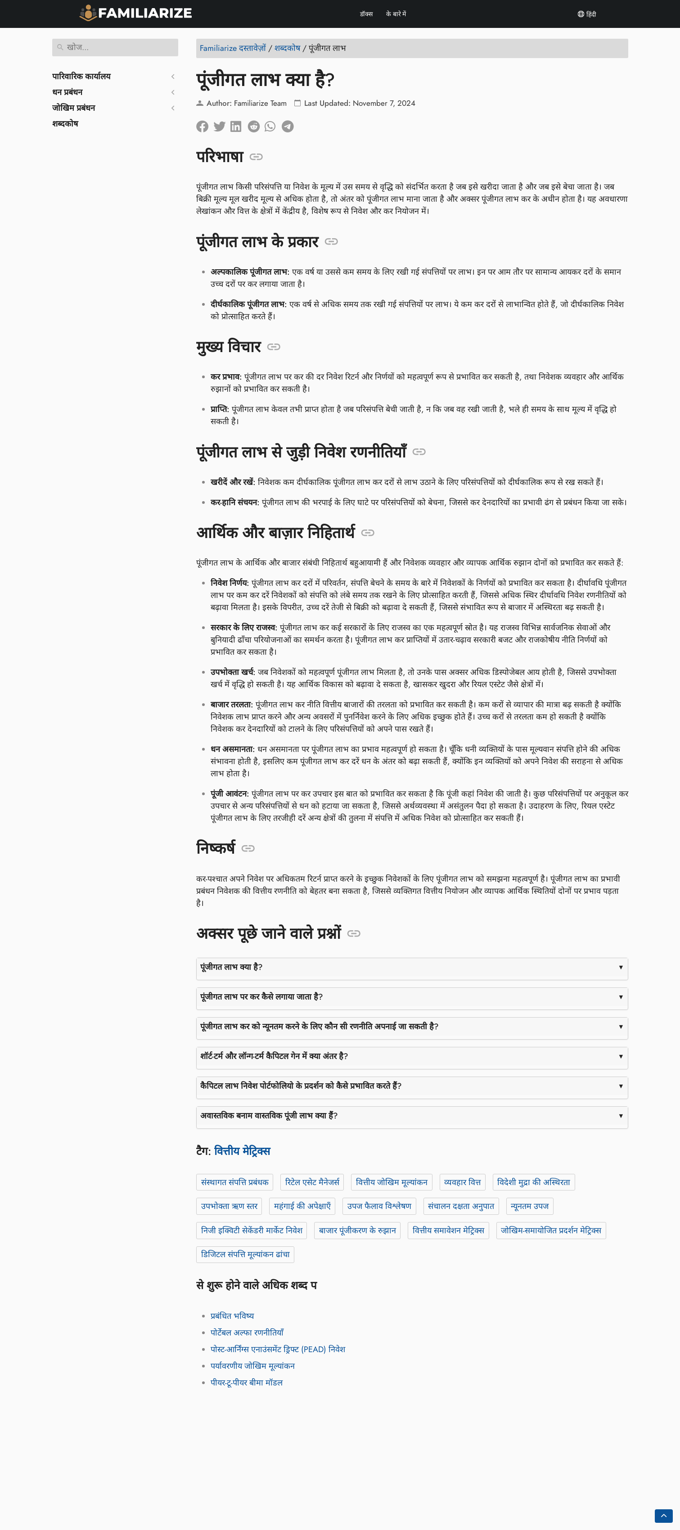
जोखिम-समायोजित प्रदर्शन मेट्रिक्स (551, 1230)
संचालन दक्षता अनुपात (461, 1206)
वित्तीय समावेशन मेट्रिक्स (448, 1230)
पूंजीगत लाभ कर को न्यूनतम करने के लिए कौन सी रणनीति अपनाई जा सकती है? (319, 1026)
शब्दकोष (65, 124)
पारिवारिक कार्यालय (81, 76)
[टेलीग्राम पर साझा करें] (290, 124)
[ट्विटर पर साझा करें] (221, 124)
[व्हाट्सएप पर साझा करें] (273, 124)
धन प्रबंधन (67, 92)
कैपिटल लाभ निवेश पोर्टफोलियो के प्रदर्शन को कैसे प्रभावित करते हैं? (301, 1086)
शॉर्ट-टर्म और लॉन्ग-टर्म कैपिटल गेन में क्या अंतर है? (274, 1056)
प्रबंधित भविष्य (232, 1316)
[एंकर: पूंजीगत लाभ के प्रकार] (331, 242)
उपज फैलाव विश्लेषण (379, 1206)
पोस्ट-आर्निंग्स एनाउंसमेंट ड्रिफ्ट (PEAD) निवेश (278, 1349)
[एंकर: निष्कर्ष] (248, 849)
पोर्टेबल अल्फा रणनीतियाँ (247, 1333)
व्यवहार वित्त (462, 1182)
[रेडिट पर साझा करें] (256, 124)
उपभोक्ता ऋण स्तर (229, 1206)
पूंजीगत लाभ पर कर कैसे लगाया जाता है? (261, 997)
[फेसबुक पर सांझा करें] (204, 124)
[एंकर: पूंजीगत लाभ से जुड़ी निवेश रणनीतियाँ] (419, 452)
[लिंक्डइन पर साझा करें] (239, 124)
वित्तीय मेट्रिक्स (242, 1151)
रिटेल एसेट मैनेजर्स (312, 1182)
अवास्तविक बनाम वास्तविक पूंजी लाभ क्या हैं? (269, 1116)
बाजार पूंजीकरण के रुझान (357, 1230)
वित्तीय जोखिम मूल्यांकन (391, 1182)
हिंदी (587, 14)
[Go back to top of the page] (664, 1516)
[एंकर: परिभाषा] (256, 157)
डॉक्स (366, 14)
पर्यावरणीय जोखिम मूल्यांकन (253, 1366)
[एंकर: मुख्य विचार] (274, 347)
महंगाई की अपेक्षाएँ (302, 1206)
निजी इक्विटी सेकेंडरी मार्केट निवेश (251, 1230)
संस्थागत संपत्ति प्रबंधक (234, 1182)
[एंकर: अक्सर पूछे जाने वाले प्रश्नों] (354, 934)
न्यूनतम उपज (530, 1206)
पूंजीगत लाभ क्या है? (231, 967)
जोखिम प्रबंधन (73, 108)
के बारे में (396, 14)
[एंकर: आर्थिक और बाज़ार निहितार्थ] (368, 533)
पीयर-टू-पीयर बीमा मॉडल (247, 1383)
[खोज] (115, 47)
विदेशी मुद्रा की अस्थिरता (533, 1182)
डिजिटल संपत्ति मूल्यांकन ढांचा (245, 1254)
